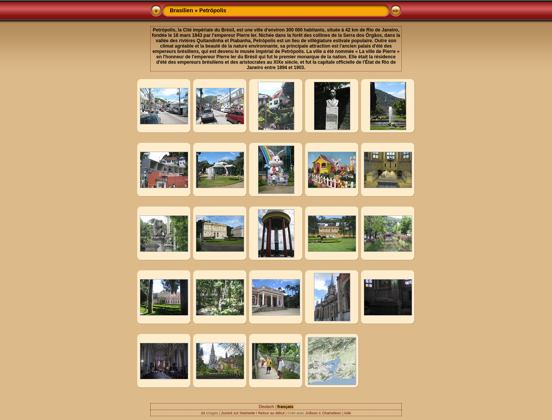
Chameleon (331, 413)
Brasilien (181, 10)
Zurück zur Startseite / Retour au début (252, 413)
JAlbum (311, 413)
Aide (347, 413)
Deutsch (266, 406)
